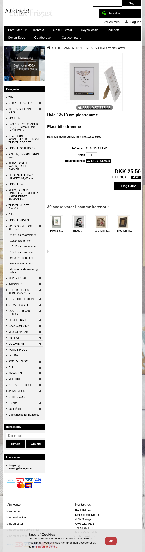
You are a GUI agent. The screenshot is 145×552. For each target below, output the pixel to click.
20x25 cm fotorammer (23, 235)
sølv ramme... (103, 230)
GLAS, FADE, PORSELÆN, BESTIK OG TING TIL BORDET (24, 139)
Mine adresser (14, 523)
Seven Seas (16, 37)
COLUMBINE (16, 343)
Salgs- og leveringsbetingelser (20, 467)
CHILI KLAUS (17, 397)
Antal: (81, 154)
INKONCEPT (16, 284)
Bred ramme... (125, 230)
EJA (11, 367)
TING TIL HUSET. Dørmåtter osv (19, 207)
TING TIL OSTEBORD (22, 148)
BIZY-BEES (15, 373)
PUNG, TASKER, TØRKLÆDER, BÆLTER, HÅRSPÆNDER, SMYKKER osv (24, 195)
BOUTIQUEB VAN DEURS (19, 312)
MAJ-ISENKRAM (19, 331)
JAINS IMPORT (18, 391)
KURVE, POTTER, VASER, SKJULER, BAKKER (20, 166)
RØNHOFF (15, 337)
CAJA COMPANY (19, 325)
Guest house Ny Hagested (24, 414)
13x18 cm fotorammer (23, 246)
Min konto (13, 504)
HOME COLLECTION (21, 299)
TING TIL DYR (17, 184)
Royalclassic (89, 30)
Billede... (77, 230)
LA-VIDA (14, 355)
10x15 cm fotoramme (22, 252)
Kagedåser (15, 408)
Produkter (15, 31)
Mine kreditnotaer (16, 517)
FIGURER (14, 118)
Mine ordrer (13, 511)
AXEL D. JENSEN (19, 361)
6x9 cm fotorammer (21, 263)
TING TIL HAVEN (19, 220)
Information (13, 457)
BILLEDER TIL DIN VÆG (20, 111)
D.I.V (11, 214)
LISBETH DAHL (18, 320)
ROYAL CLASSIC (19, 305)
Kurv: (114, 13)
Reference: (78, 148)
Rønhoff (113, 30)
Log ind (133, 21)
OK (110, 541)
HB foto (13, 403)
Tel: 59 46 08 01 (84, 528)
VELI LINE (15, 379)
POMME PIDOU (18, 349)
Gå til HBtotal (62, 30)
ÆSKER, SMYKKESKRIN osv (24, 156)
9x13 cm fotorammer (22, 257)
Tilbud (12, 97)
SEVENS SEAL (18, 278)
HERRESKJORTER (20, 103)
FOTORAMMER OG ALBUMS (20, 228)
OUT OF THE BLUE (20, 385)
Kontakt (38, 30)
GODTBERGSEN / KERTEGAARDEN (19, 292)
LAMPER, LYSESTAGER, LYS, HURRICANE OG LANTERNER (24, 127)
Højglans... (56, 230)
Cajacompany (71, 37)
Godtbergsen (43, 37)
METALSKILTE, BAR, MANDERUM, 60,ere (21, 177)
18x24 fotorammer (21, 240)
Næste (48, 251)
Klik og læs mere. (47, 546)
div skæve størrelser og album (24, 271)
